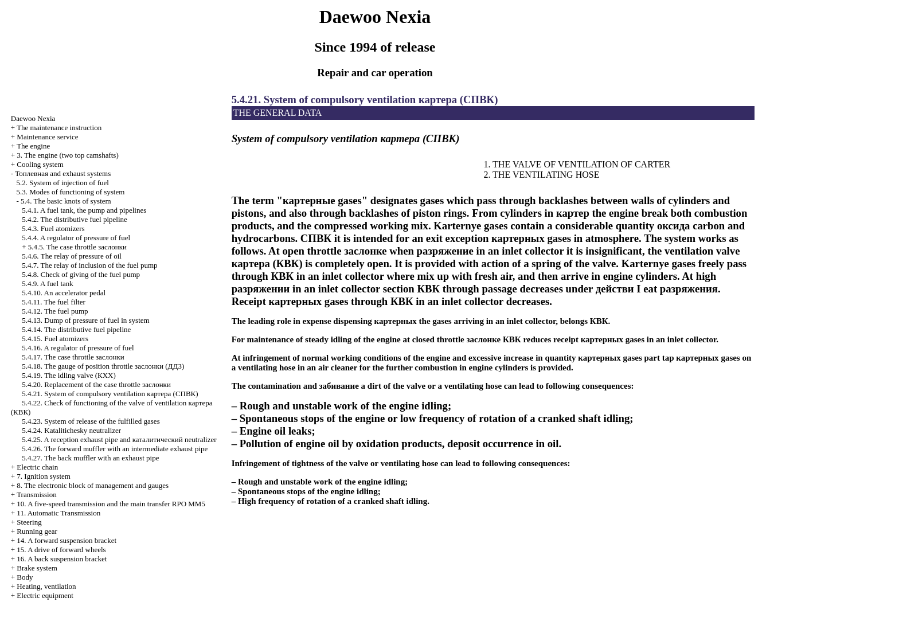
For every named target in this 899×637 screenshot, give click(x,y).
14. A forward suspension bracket (66, 540)
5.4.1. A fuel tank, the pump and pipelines (84, 210)
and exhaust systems (63, 173)
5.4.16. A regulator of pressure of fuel (78, 347)
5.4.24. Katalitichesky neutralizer (71, 430)
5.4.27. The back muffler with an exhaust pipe (90, 458)
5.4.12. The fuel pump (55, 311)
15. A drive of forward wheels (61, 549)
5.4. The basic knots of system (66, 201)
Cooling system (40, 164)
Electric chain (37, 467)
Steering (29, 522)
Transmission (37, 494)
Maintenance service (47, 136)
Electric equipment (45, 595)
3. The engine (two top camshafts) (67, 155)
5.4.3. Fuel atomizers (53, 228)
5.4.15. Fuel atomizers (55, 338)
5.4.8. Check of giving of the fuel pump (81, 274)
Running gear (37, 531)
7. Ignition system (44, 476)
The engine (33, 146)
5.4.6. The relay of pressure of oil (72, 256)
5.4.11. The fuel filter (53, 302)
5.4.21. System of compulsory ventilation (110, 393)
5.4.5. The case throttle (77, 247)
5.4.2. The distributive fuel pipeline (74, 219)
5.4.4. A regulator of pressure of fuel (76, 237)
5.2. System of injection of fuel (63, 182)
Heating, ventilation (46, 586)
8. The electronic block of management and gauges (93, 485)
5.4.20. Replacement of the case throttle (96, 384)
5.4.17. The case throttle (73, 357)
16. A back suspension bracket (62, 558)
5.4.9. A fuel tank (47, 283)
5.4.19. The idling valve (69, 375)
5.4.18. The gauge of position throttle (103, 366)
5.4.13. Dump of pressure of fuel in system (85, 320)
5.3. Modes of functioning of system (71, 191)
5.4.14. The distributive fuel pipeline (76, 329)
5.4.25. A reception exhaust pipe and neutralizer (119, 439)
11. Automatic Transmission (58, 513)
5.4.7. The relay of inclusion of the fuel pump (89, 265)
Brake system (37, 568)
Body (25, 577)
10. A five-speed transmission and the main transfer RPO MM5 (111, 503)
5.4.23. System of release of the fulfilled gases (90, 421)
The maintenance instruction (59, 127)
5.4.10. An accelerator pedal (63, 292)
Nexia (33, 118)
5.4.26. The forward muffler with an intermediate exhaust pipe (115, 448)
